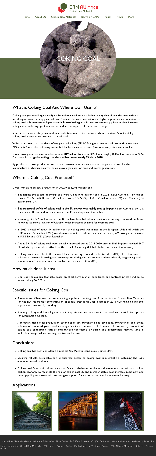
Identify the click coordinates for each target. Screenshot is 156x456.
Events (60, 446)
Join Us (139, 446)
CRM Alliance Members (121, 446)
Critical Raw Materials (30, 446)
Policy (69, 446)
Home (3, 446)
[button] (131, 17)
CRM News (48, 446)
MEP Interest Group (98, 446)
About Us (13, 446)
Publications (80, 446)
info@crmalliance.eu (120, 441)
